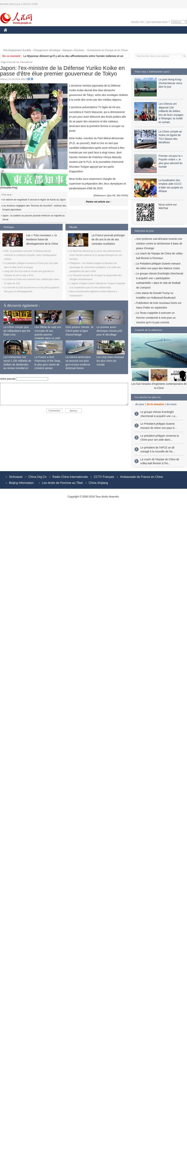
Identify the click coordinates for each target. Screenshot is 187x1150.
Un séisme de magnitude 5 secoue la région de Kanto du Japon (34, 199)
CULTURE (92, 35)
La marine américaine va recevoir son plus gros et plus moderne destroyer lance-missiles (78, 364)
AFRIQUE (59, 35)
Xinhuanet (15, 476)
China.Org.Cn (37, 476)
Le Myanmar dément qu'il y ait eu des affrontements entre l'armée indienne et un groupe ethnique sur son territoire (96, 255)
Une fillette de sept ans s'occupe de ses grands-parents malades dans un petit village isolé (48, 334)
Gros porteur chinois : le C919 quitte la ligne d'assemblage (80, 331)
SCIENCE (75, 35)
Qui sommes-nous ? (158, 21)
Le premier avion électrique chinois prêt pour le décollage (109, 331)
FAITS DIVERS (112, 35)
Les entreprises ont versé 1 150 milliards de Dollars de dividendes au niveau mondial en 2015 (17, 364)
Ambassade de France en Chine (141, 476)
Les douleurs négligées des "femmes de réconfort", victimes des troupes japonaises (34, 207)
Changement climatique (47, 50)
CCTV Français (104, 476)
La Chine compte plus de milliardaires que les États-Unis (17, 331)
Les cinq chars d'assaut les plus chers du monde (110, 361)
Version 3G (137, 21)
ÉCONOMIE (26, 35)
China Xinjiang (98, 482)
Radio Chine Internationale (70, 476)
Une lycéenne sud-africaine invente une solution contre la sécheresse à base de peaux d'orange (159, 243)
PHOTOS (11, 42)
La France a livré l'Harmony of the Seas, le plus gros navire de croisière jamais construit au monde (48, 364)
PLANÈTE (133, 35)
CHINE (10, 35)
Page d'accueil (8, 62)
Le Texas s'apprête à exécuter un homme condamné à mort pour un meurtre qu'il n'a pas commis (156, 317)
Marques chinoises (73, 50)
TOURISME (163, 35)
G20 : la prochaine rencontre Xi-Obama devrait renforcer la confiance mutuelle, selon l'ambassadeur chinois (30, 255)
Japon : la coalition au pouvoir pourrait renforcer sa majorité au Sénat (33, 217)
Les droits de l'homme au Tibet (62, 482)
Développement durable (17, 50)
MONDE (43, 35)
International (26, 62)
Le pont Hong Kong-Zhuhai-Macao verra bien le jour (170, 83)
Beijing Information (21, 482)
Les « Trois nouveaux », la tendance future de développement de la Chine (42, 239)
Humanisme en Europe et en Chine (107, 50)
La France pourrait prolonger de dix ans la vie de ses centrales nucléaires (108, 239)
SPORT (147, 35)
